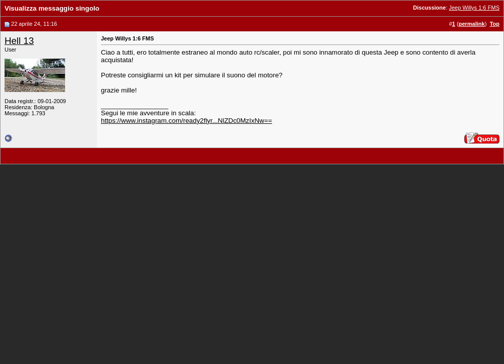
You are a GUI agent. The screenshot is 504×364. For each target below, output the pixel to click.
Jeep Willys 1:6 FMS (474, 8)
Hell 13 (19, 40)
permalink (472, 24)
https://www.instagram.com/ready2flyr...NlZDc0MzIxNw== (186, 120)
